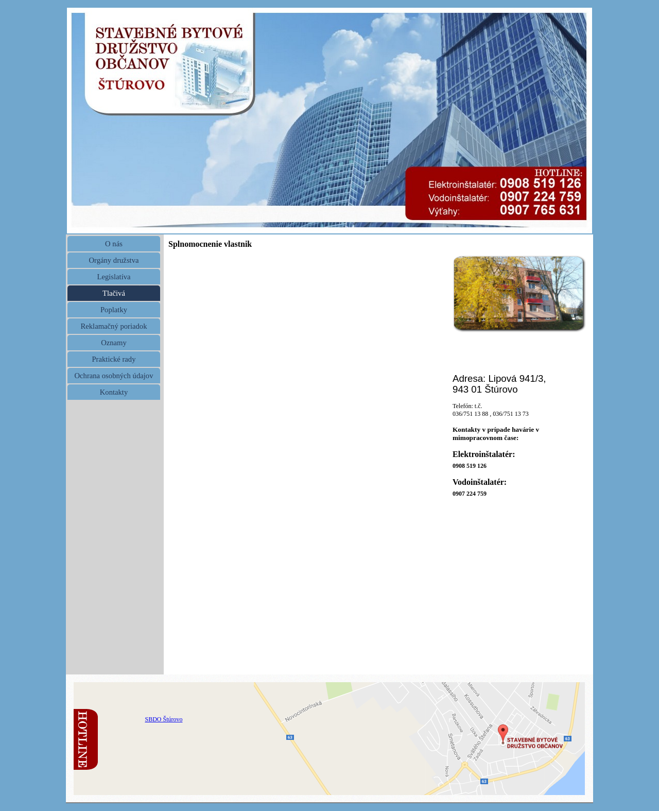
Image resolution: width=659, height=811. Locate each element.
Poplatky (113, 310)
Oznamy (114, 343)
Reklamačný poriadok (113, 326)
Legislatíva (113, 277)
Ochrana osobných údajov (113, 375)
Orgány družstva (113, 260)
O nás (114, 244)
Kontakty (114, 392)
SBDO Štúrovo (163, 719)
